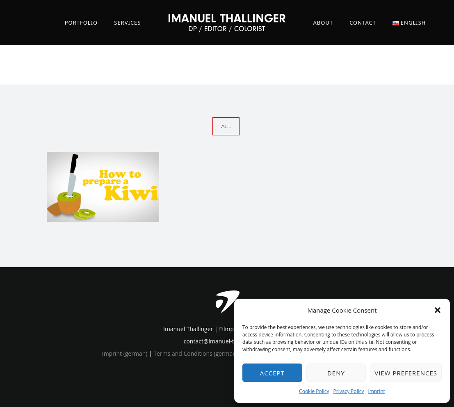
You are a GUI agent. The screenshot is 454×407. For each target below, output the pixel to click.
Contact (362, 22)
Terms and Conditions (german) (195, 353)
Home (373, 65)
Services (127, 22)
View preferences (405, 373)
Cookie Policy (314, 391)
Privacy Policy (348, 391)
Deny (336, 373)
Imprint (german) (125, 353)
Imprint (376, 391)
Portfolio (81, 22)
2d (417, 65)
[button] (437, 310)
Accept (272, 373)
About (323, 22)
